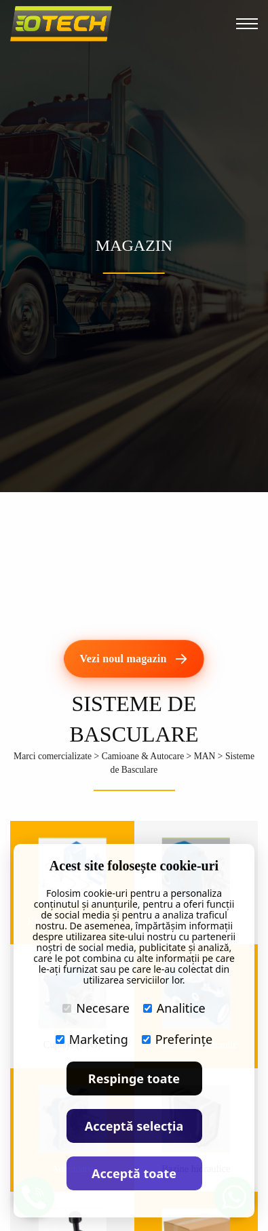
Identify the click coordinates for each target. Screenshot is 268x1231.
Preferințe (177, 1039)
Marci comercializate (53, 756)
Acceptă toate (134, 1173)
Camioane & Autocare (143, 756)
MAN (205, 756)
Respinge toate (134, 1078)
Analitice (174, 1008)
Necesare (96, 1008)
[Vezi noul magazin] (134, 659)
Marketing (92, 1039)
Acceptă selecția (134, 1126)
